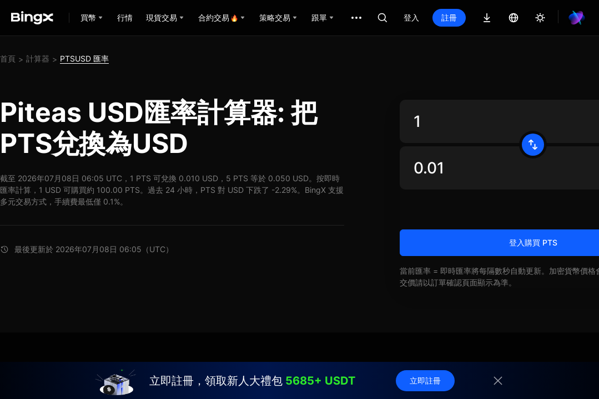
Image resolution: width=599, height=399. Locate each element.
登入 (411, 17)
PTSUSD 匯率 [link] (84, 58)
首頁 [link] (8, 58)
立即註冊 (425, 380)
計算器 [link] (37, 58)
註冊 (449, 17)
